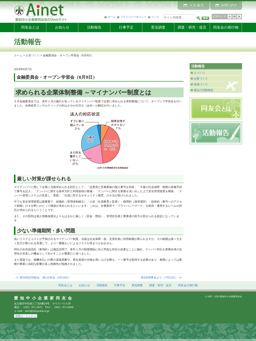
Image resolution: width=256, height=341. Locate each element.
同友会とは (30, 27)
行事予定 (126, 27)
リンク (155, 16)
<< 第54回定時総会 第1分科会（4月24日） (43, 277)
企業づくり (201, 78)
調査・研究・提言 (192, 27)
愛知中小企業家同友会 (44, 298)
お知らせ (62, 27)
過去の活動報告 (203, 90)
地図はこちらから (25, 315)
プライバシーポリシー (133, 16)
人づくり (199, 72)
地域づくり (201, 84)
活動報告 (94, 27)
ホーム (112, 16)
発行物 (225, 27)
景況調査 (158, 27)
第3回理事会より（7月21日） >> (161, 277)
